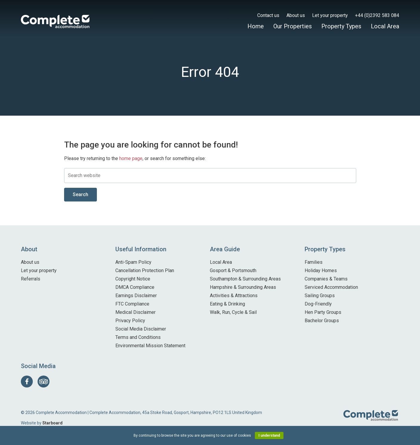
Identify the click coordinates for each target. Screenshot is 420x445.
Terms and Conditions (138, 337)
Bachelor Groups (322, 320)
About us (295, 15)
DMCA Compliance (134, 287)
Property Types (341, 26)
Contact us (268, 15)
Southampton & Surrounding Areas (245, 279)
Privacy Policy (130, 320)
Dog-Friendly (318, 304)
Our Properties (292, 26)
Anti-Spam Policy (133, 262)
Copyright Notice (132, 279)
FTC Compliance (132, 304)
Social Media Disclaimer (140, 329)
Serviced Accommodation (331, 287)
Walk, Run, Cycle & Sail (233, 312)
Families (314, 262)
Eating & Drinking (227, 304)
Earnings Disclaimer (136, 295)
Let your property (330, 15)
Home (255, 26)
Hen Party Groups (323, 312)
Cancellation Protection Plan (144, 270)
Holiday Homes (321, 270)
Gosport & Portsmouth (233, 270)
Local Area (385, 26)
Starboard (52, 423)
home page (130, 158)
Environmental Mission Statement (150, 345)
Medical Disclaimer (135, 312)
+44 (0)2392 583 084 (377, 15)
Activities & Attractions (234, 295)
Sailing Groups (320, 295)
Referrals (30, 279)
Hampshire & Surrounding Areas (243, 287)
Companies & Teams (326, 279)
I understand (269, 435)
